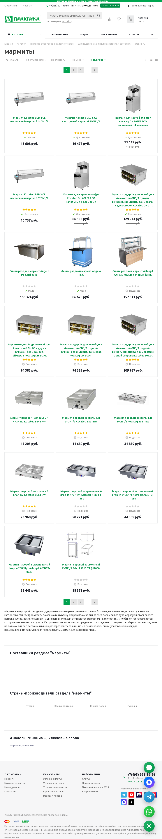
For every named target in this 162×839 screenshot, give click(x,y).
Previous (12, 665)
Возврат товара (52, 795)
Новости (9, 778)
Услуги (134, 34)
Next (149, 665)
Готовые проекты (14, 783)
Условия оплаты (52, 778)
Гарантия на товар (53, 791)
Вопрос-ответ (90, 791)
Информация (91, 774)
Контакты (10, 791)
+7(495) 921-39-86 (59, 5)
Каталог (18, 34)
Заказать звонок (110, 5)
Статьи (86, 778)
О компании (59, 34)
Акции (84, 34)
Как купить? (109, 34)
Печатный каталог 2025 (95, 787)
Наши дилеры (12, 787)
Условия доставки (53, 783)
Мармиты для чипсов (22, 745)
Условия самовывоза (55, 787)
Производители (91, 783)
